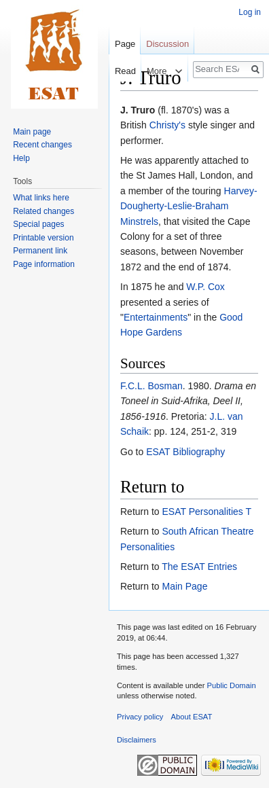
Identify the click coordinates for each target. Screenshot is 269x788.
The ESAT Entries (199, 566)
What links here (41, 197)
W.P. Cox (205, 286)
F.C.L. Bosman (151, 385)
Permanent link (40, 250)
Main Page (184, 586)
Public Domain (231, 685)
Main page (32, 132)
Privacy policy (140, 717)
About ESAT (192, 717)
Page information (44, 264)
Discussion (167, 44)
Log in (249, 12)
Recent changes (42, 144)
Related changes (43, 211)
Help (21, 158)
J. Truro (137, 110)
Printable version (43, 238)
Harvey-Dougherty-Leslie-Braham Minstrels (188, 206)
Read (118, 71)
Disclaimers (136, 740)
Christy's (167, 125)
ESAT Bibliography (185, 451)
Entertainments (155, 317)
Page (125, 44)
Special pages (38, 224)
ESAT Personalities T (206, 511)
